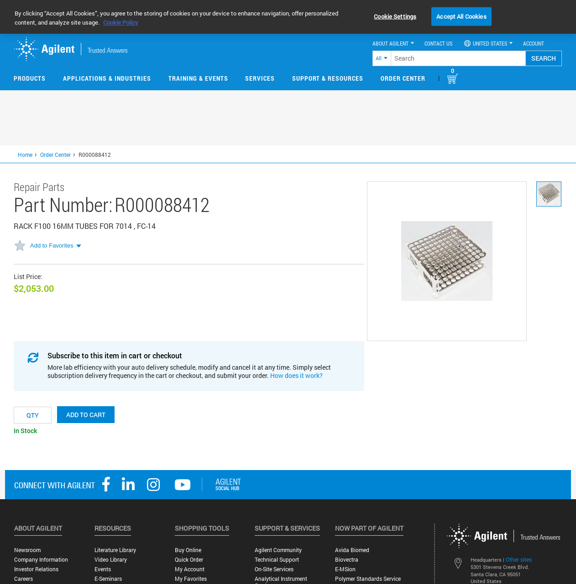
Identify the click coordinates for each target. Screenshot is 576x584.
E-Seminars (108, 578)
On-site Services (274, 569)
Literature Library (115, 550)
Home (25, 154)
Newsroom (27, 550)
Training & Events (198, 78)
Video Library (110, 559)
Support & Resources (327, 78)
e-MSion (345, 569)
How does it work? (296, 375)
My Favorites (191, 578)
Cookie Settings (395, 16)
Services (260, 78)
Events (102, 569)
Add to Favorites (51, 245)
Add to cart (85, 414)
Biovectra (346, 559)
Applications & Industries (107, 78)
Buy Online (188, 550)
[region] (288, 17)
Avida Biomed (352, 550)
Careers (23, 578)
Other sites (519, 559)
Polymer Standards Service (368, 578)
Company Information (41, 559)
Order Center (403, 78)
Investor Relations (36, 569)
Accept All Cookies (461, 16)
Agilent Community (278, 550)
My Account (189, 569)
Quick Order (189, 559)
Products (30, 78)
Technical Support (277, 559)
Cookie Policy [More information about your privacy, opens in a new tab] (120, 22)
